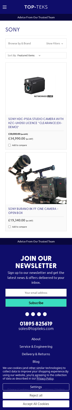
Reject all (36, 395)
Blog (36, 361)
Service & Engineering (36, 346)
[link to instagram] (33, 314)
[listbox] (30, 55)
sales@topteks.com (36, 329)
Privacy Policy (45, 378)
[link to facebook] (27, 314)
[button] (36, 43)
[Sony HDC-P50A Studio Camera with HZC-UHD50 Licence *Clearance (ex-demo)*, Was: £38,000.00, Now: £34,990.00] (36, 89)
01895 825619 (36, 324)
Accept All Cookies (36, 404)
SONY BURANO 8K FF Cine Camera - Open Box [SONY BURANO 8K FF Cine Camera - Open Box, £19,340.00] (33, 211)
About (36, 339)
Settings (36, 387)
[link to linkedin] (45, 314)
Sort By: (12, 55)
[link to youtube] (39, 314)
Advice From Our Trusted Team (36, 17)
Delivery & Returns (36, 354)
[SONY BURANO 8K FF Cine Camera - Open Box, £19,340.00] (36, 178)
